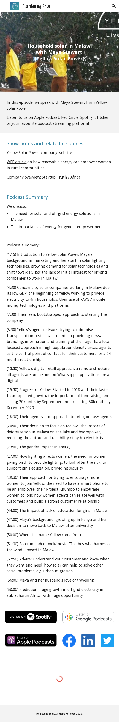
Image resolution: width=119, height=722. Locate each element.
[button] (5, 6)
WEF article (16, 161)
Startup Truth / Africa (61, 177)
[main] (59, 52)
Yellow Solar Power (23, 152)
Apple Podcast (46, 117)
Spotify (86, 117)
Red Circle (69, 117)
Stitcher (102, 117)
